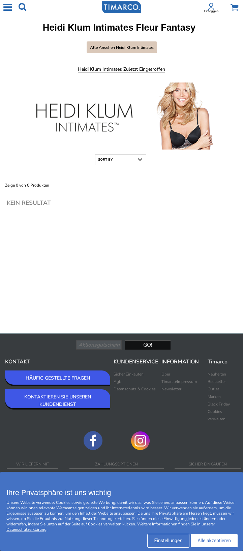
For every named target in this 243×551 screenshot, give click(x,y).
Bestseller (217, 381)
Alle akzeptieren (214, 540)
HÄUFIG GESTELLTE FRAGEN (58, 378)
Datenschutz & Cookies (135, 389)
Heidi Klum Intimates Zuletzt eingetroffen (121, 69)
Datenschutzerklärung (26, 529)
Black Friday (219, 404)
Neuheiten (217, 374)
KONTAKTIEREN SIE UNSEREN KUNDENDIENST (57, 401)
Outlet (213, 389)
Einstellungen (168, 540)
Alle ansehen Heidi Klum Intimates (122, 47)
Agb (117, 381)
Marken (214, 396)
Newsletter (171, 389)
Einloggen (211, 11)
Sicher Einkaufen (129, 374)
